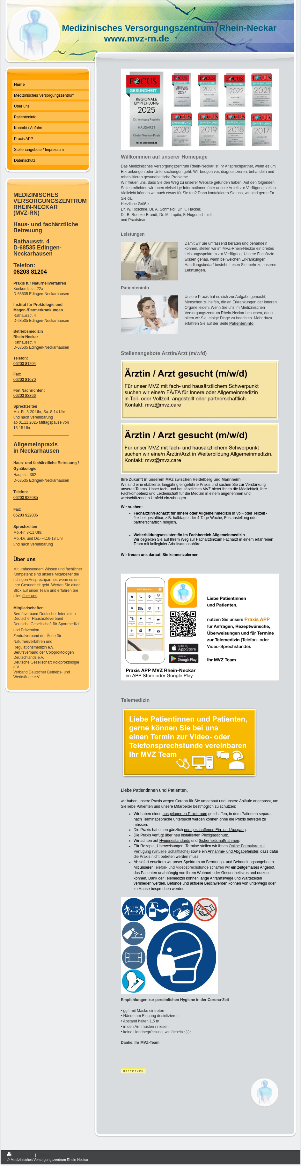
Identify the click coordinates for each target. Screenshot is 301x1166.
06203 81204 (30, 272)
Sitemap (43, 1155)
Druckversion (21, 1155)
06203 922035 (25, 497)
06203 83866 (24, 395)
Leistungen (195, 270)
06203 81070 (24, 379)
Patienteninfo (241, 323)
